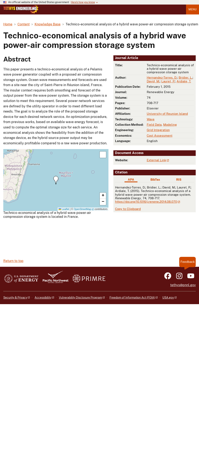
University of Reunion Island (167, 113)
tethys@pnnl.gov (183, 285)
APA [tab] (131, 179)
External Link (156, 160)
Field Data (154, 124)
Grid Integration (158, 130)
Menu (193, 9)
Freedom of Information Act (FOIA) (132, 297)
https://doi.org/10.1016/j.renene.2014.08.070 (146, 201)
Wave (151, 119)
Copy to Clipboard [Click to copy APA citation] (128, 209)
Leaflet (64, 209)
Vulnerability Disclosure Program (80, 297)
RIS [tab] (178, 179)
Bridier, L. (185, 77)
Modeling (170, 124)
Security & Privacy (15, 297)
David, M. (153, 81)
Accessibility (43, 297)
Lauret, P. (168, 81)
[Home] (20, 12)
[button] (55, 180)
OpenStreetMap (82, 209)
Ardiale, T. (184, 81)
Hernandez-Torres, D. (162, 77)
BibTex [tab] (155, 179)
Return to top (13, 261)
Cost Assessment (159, 135)
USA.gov (168, 297)
